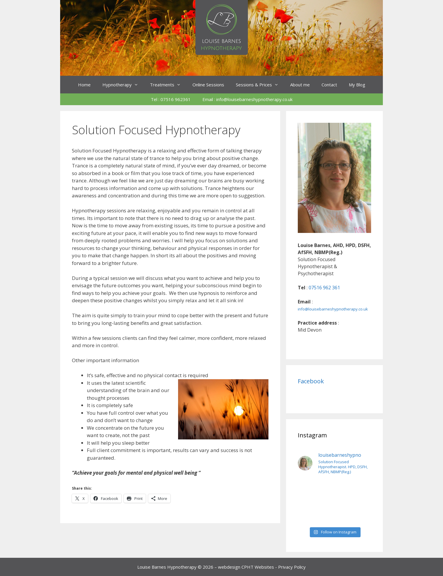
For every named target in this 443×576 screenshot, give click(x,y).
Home (84, 85)
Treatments (168, 84)
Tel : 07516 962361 (171, 99)
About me (300, 85)
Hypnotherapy (123, 84)
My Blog (357, 85)
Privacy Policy (292, 567)
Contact (329, 85)
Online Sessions (208, 85)
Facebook (311, 381)
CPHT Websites (257, 567)
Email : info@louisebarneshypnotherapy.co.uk (247, 99)
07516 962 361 (324, 287)
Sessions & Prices (260, 84)
